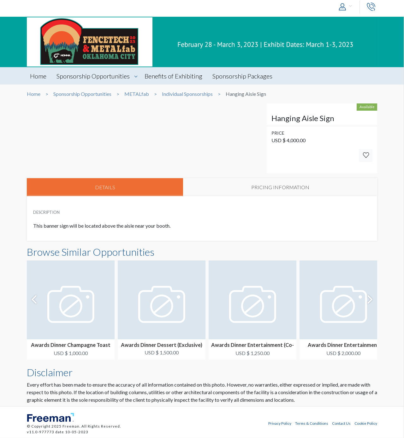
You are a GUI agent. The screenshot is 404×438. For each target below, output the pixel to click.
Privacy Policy (279, 423)
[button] (347, 7)
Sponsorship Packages (243, 76)
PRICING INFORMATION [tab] (280, 187)
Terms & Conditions (311, 423)
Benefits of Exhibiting (174, 76)
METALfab (136, 93)
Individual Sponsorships (187, 93)
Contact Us (341, 423)
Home (38, 76)
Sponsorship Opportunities (93, 76)
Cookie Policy (365, 423)
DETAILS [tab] (105, 187)
